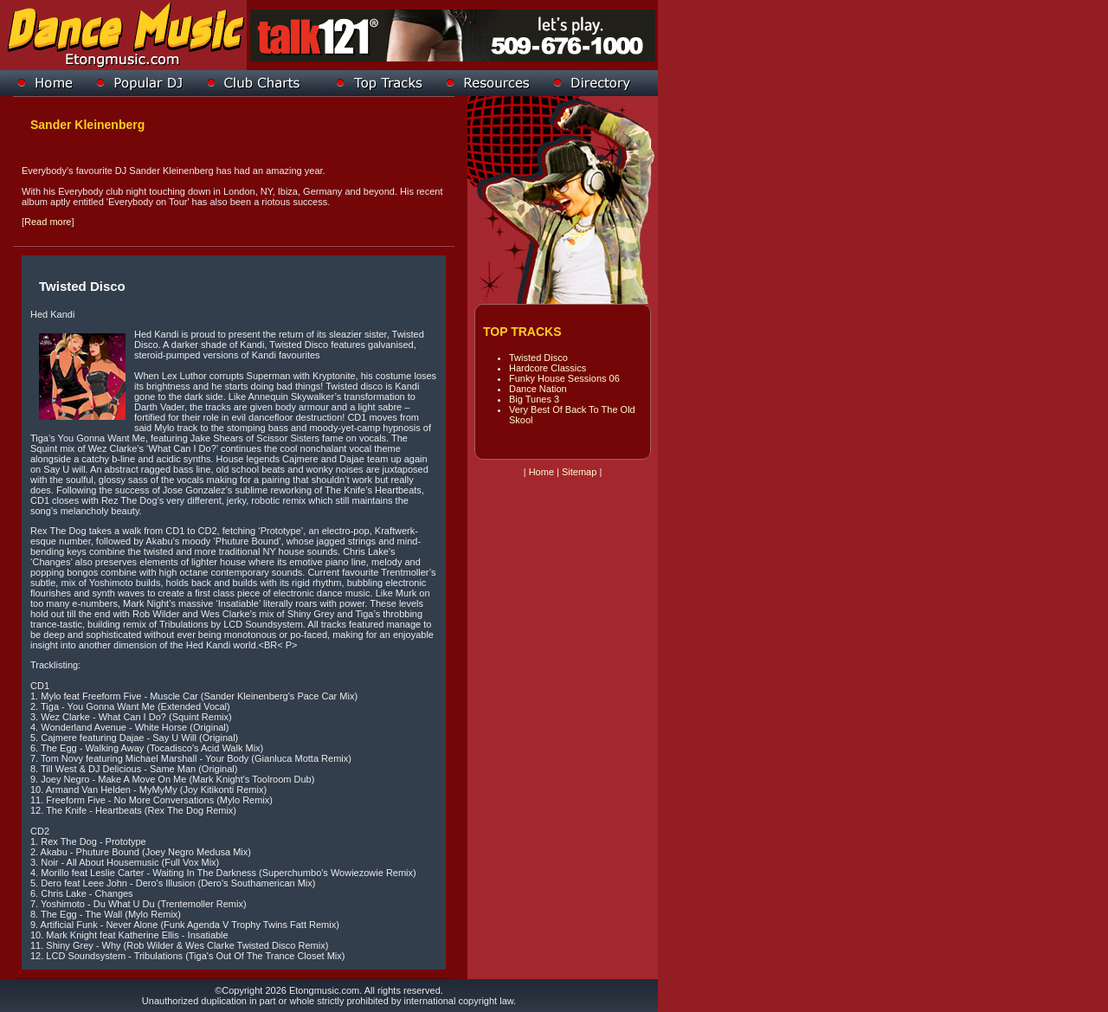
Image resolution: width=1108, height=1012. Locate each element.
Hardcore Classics (547, 368)
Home (541, 472)
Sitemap (579, 472)
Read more (47, 221)
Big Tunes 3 (534, 399)
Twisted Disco (538, 357)
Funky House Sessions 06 (564, 378)
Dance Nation (538, 389)
